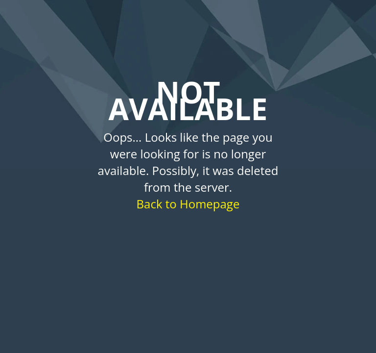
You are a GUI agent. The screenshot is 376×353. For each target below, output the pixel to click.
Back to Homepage (188, 204)
